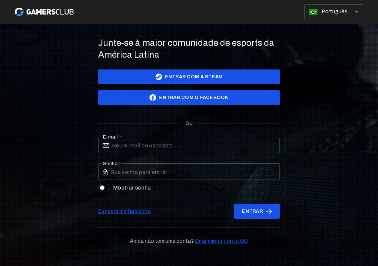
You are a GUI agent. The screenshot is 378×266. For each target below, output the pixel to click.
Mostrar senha (124, 187)
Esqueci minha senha (124, 211)
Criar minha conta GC (221, 241)
